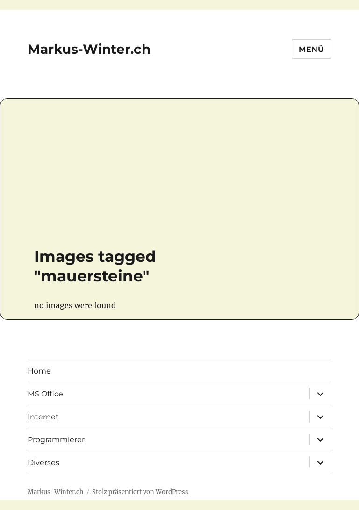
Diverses (43, 462)
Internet (43, 416)
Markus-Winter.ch (89, 49)
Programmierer (56, 439)
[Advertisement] (154, 177)
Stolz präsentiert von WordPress (140, 492)
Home (39, 370)
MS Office (45, 393)
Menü (311, 49)
